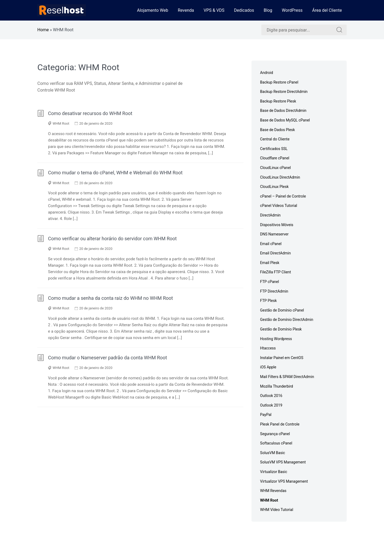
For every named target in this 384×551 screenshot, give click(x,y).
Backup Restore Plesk (278, 101)
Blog (268, 10)
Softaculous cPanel (276, 443)
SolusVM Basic (272, 453)
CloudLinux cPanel (275, 168)
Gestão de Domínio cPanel (282, 310)
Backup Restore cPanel (279, 82)
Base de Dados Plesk (277, 130)
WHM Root (61, 123)
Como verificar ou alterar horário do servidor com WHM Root (107, 238)
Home (43, 29)
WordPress (292, 10)
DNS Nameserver (274, 234)
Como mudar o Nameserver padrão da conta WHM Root (102, 357)
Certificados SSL (273, 149)
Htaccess (268, 348)
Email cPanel (270, 244)
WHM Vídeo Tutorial (276, 509)
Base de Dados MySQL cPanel (285, 120)
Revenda (186, 10)
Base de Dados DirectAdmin (283, 110)
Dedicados (244, 10)
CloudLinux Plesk (274, 186)
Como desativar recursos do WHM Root (84, 113)
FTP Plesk (268, 300)
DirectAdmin (270, 215)
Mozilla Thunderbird (276, 386)
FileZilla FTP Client (275, 272)
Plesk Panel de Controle (279, 424)
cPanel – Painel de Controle (283, 196)
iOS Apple (268, 367)
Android (266, 72)
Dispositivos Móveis (276, 225)
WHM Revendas (273, 491)
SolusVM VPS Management (283, 462)
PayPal (265, 414)
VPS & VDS (214, 10)
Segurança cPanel (275, 434)
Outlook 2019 (271, 405)
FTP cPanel (269, 282)
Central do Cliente (274, 139)
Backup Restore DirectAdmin (283, 91)
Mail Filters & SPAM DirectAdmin (287, 377)
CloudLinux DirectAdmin (280, 177)
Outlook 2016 (271, 395)
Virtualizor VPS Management (284, 481)
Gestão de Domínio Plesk (281, 329)
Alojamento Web (152, 10)
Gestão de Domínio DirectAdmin (286, 319)
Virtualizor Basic (273, 472)
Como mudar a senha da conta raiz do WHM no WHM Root (105, 298)
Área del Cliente (327, 10)
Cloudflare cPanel (274, 158)
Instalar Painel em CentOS (281, 358)
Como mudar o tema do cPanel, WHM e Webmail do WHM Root (110, 173)
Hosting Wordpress (276, 339)
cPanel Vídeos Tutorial (278, 205)
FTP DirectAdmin (274, 291)
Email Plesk (269, 263)
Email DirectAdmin (275, 253)
